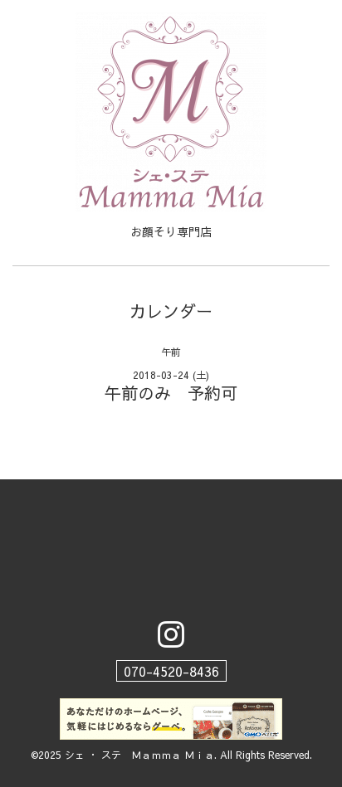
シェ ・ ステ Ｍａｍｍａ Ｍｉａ (139, 754)
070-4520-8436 (171, 671)
